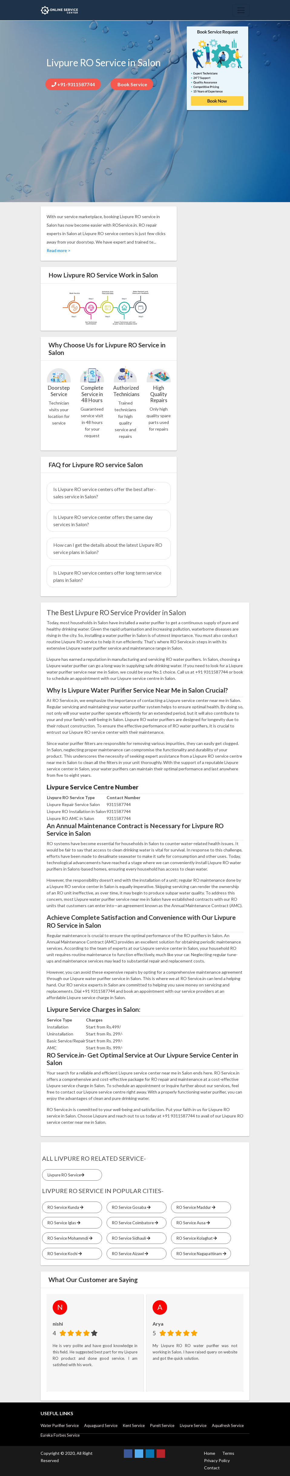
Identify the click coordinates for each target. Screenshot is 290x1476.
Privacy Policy (217, 1460)
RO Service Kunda (64, 1207)
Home (209, 1453)
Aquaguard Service (100, 1425)
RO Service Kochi (64, 1253)
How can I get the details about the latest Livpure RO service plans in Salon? (107, 548)
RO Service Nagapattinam (200, 1253)
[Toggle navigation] (240, 10)
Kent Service (134, 1425)
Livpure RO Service (65, 1175)
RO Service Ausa (192, 1222)
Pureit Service (162, 1425)
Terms (228, 1453)
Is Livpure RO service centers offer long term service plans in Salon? (107, 576)
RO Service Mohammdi (69, 1238)
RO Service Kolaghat (196, 1238)
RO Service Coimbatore (134, 1222)
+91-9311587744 (73, 84)
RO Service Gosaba (130, 1207)
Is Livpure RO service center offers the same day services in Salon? (103, 520)
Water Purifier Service (60, 1425)
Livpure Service (193, 1425)
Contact (212, 1467)
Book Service (132, 84)
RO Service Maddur (195, 1207)
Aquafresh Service (228, 1425)
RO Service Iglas (63, 1222)
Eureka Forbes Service (60, 1435)
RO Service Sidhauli (130, 1238)
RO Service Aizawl (129, 1253)
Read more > (59, 250)
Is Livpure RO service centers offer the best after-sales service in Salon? (104, 492)
